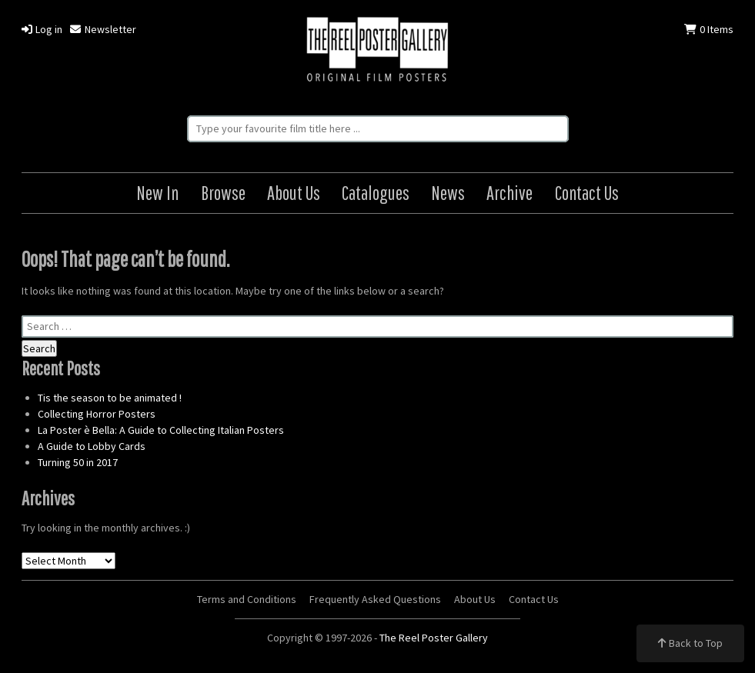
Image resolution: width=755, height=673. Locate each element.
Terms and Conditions (246, 599)
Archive (509, 193)
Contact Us (587, 193)
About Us (293, 193)
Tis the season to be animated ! (110, 398)
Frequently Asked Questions (375, 599)
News (448, 193)
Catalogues (375, 193)
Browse (223, 193)
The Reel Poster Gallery (377, 50)
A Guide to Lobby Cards (91, 446)
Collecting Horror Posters (96, 414)
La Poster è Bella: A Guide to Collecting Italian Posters (161, 430)
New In (157, 193)
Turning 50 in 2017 (78, 462)
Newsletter (102, 29)
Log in (42, 29)
